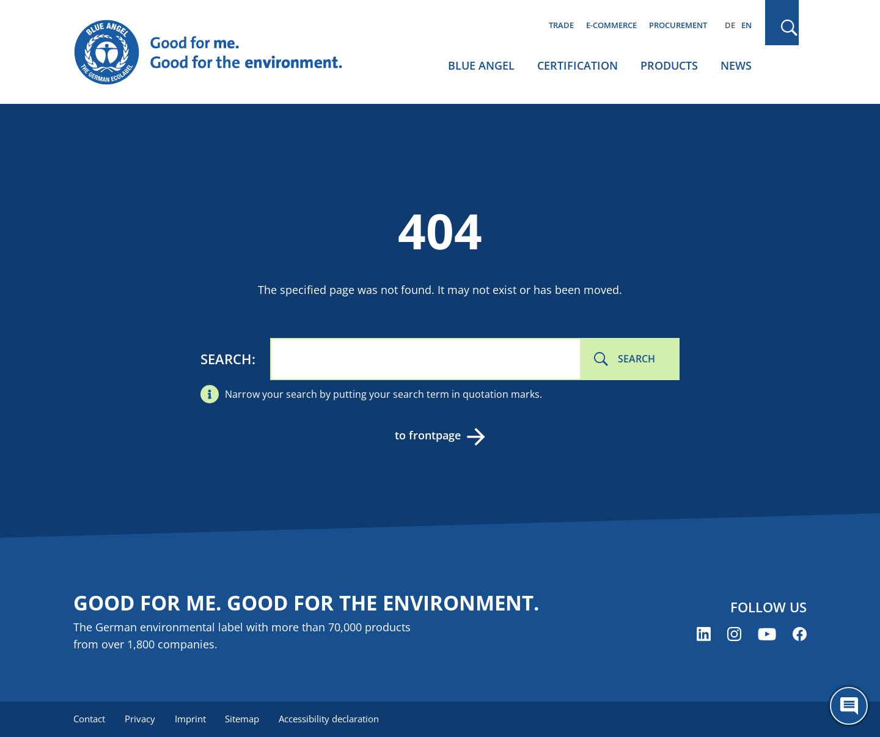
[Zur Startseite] (220, 53)
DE (730, 25)
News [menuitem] (736, 65)
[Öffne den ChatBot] (849, 706)
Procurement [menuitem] (678, 25)
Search (226, 359)
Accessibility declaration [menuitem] (329, 719)
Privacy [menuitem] (140, 719)
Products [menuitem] (669, 65)
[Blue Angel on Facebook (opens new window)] (800, 634)
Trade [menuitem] (561, 25)
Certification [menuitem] (577, 65)
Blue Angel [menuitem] (481, 65)
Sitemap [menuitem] (243, 719)
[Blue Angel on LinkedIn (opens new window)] (704, 634)
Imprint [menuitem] (190, 719)
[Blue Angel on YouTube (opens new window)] (767, 634)
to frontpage (428, 435)
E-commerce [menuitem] (611, 25)
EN (746, 25)
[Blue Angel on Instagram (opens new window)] (734, 634)
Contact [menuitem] (89, 719)
